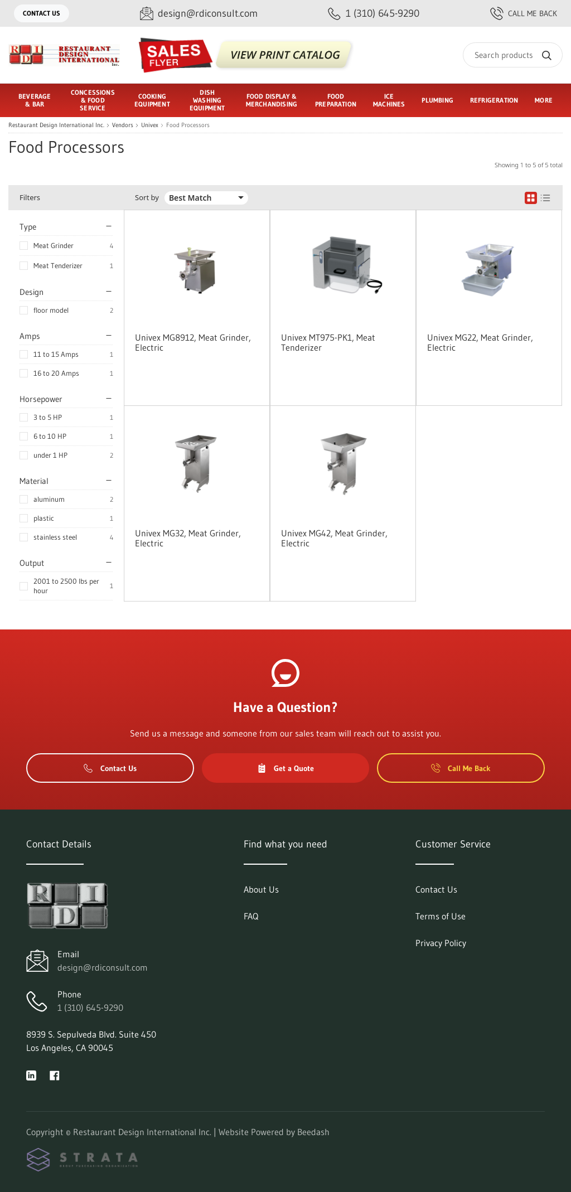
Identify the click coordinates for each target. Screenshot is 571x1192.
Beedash (313, 1131)
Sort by (147, 197)
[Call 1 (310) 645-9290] (373, 13)
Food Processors (188, 125)
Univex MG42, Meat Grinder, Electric (334, 538)
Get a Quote (285, 768)
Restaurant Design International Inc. (56, 125)
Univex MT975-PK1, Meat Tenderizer (328, 342)
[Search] (513, 54)
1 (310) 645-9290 (90, 1007)
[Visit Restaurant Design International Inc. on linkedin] (31, 1074)
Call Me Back (523, 13)
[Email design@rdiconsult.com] (199, 13)
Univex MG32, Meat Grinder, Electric (188, 538)
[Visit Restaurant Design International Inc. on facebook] (55, 1074)
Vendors (122, 125)
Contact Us (41, 13)
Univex (149, 125)
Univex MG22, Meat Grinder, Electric (480, 342)
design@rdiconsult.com (102, 967)
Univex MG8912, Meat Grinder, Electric (193, 342)
